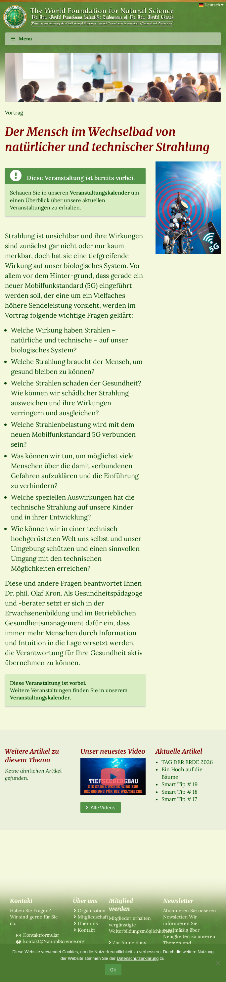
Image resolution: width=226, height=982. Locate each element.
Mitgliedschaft (93, 917)
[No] (217, 963)
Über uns (88, 923)
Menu (21, 39)
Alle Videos (100, 807)
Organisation (92, 911)
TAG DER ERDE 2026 (187, 762)
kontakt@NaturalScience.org (53, 941)
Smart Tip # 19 (179, 784)
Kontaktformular (41, 935)
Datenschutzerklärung (137, 958)
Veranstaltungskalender (100, 192)
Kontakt (86, 930)
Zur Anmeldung (130, 943)
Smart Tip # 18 (179, 791)
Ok (113, 969)
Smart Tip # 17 (179, 799)
